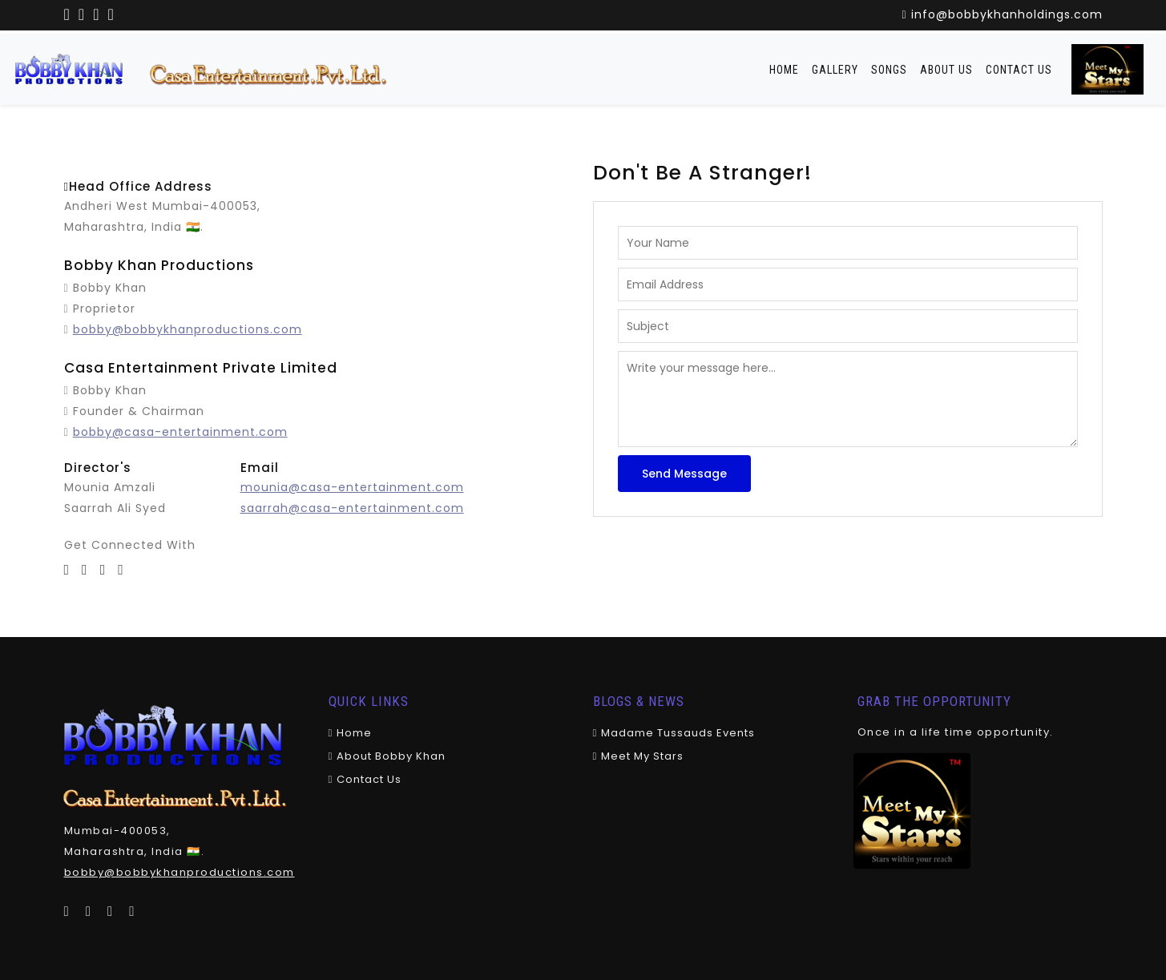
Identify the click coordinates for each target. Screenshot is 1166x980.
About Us (946, 69)
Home (784, 69)
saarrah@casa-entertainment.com (352, 508)
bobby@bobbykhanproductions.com (187, 329)
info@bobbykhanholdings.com (1002, 14)
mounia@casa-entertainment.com (352, 487)
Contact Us (1019, 69)
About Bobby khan (387, 756)
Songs (889, 69)
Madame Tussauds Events (674, 732)
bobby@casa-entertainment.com (180, 432)
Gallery (835, 69)
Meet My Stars (638, 756)
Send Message (684, 474)
